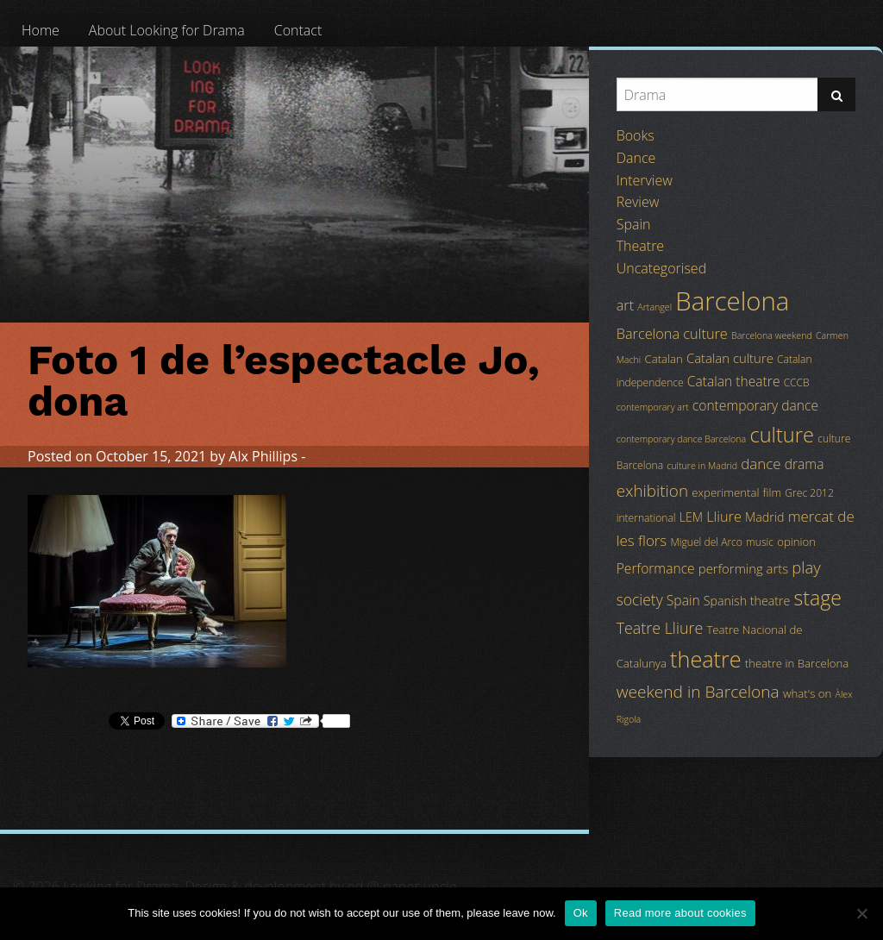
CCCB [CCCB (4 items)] (797, 382)
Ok (580, 912)
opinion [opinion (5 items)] (796, 541)
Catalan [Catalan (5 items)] (663, 359)
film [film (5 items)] (772, 492)
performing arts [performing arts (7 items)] (743, 568)
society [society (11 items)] (640, 599)
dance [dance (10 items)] (760, 463)
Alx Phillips (263, 456)
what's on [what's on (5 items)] (807, 693)
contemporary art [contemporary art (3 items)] (653, 407)
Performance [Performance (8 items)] (656, 568)
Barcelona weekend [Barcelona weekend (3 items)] (771, 335)
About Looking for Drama (167, 30)
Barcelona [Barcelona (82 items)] (732, 301)
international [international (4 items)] (646, 518)
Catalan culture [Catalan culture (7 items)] (729, 358)
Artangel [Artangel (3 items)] (654, 307)
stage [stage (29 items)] (817, 597)
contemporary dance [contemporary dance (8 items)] (755, 405)
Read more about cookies (680, 912)
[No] (861, 913)
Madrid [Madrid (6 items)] (764, 517)
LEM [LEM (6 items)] (691, 517)
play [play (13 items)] (806, 567)
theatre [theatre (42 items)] (706, 659)
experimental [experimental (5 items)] (725, 492)
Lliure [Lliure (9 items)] (724, 516)
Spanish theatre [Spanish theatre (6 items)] (747, 600)
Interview (645, 180)
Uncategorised (661, 268)
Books (635, 135)
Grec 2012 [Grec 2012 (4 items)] (809, 493)
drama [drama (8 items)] (804, 463)
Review (638, 201)
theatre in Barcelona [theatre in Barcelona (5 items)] (797, 663)
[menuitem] (40, 30)
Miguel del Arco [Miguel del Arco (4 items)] (706, 542)
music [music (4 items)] (759, 542)
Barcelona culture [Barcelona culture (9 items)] (672, 333)
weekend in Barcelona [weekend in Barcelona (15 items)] (698, 691)
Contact (298, 30)
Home (40, 30)
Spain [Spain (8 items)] (683, 600)
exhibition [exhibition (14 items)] (652, 490)
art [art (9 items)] (625, 305)
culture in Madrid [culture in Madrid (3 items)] (702, 466)
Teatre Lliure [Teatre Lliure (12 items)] (660, 627)
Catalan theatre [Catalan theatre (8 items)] (733, 381)
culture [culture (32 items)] (781, 434)
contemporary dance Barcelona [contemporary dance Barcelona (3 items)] (682, 439)
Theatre (640, 245)
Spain (634, 224)
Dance (636, 157)
